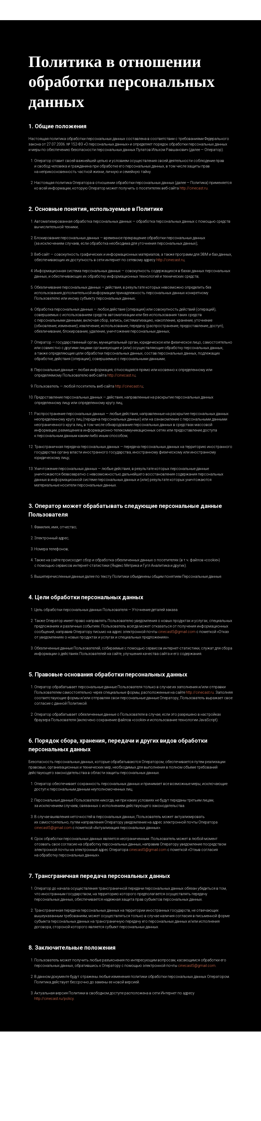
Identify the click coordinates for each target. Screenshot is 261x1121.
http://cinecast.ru (194, 188)
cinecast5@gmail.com (177, 632)
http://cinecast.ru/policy (54, 998)
